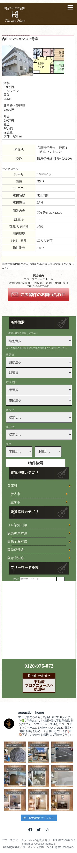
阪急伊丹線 (15, 549)
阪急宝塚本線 (17, 541)
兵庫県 (12, 485)
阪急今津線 (15, 558)
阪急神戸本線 (17, 533)
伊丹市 (15, 494)
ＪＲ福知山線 (17, 525)
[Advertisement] (38, 619)
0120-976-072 (39, 666)
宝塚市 (15, 502)
